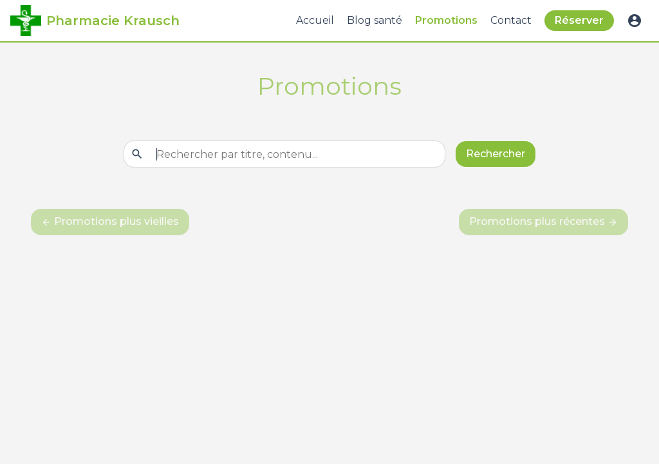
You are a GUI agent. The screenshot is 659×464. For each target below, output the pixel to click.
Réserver (579, 20)
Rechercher (495, 154)
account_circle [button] (634, 20)
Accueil (315, 20)
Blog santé (374, 20)
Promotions (446, 20)
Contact (511, 20)
